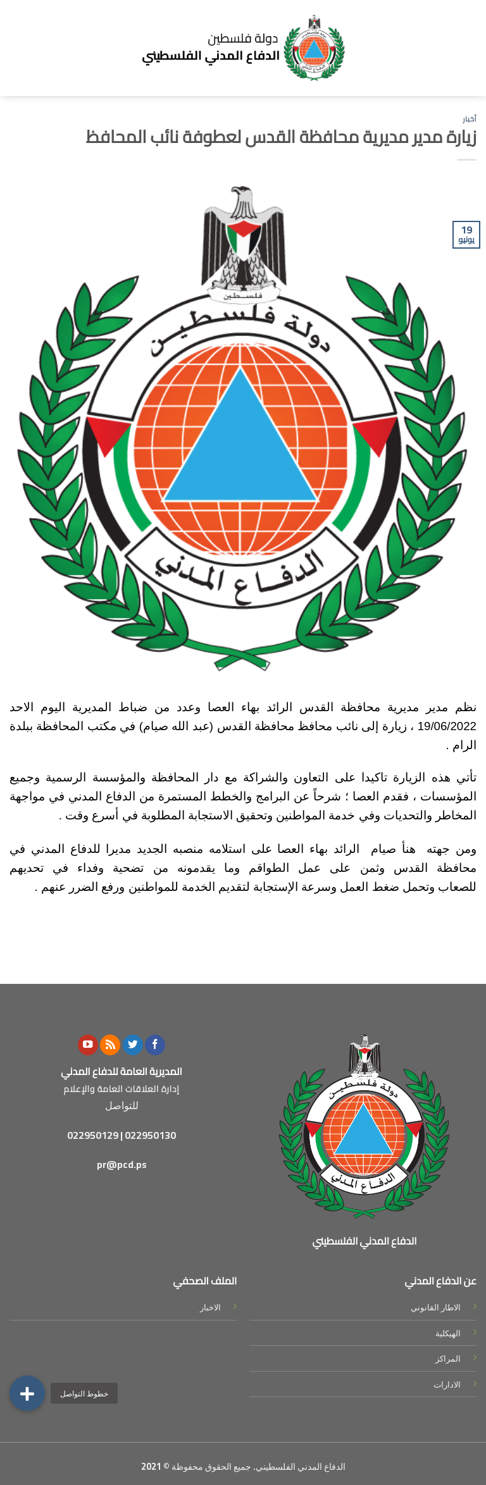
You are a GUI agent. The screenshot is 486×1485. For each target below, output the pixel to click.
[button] (27, 1393)
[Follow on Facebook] (155, 1045)
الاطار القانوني (436, 1307)
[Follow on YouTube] (88, 1045)
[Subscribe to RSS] (110, 1045)
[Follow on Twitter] (133, 1045)
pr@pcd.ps (122, 1164)
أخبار (470, 118)
